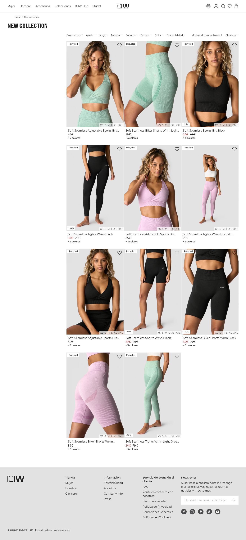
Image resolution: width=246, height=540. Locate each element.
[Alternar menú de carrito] (236, 6)
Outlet (97, 6)
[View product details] (95, 91)
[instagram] (192, 511)
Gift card (71, 493)
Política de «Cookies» (157, 517)
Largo (103, 35)
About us (110, 488)
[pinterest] (201, 511)
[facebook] (184, 511)
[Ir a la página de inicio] (123, 6)
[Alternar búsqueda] (223, 6)
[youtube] (217, 511)
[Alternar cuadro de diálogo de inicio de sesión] (216, 6)
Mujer (11, 6)
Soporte (132, 35)
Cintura (146, 35)
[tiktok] (209, 511)
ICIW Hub (81, 6)
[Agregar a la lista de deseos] (119, 45)
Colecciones (63, 6)
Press (107, 499)
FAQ (145, 486)
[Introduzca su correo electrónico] (204, 500)
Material (117, 35)
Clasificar (232, 35)
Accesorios (42, 6)
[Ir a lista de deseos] (229, 6)
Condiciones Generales (158, 512)
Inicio (17, 17)
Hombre (25, 6)
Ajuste (91, 35)
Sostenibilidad (176, 35)
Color (159, 35)
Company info (113, 493)
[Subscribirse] (233, 500)
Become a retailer (154, 501)
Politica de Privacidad (157, 506)
